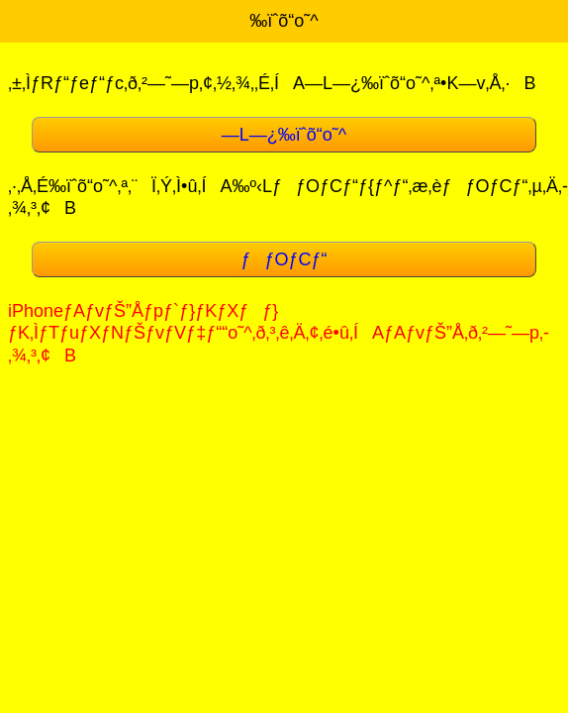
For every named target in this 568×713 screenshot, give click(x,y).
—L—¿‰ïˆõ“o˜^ (284, 135)
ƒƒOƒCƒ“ (283, 259)
